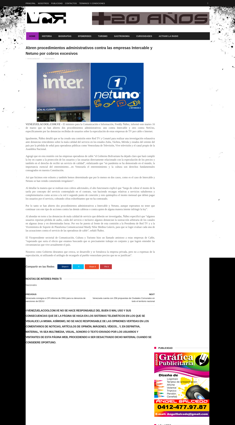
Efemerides (84, 36)
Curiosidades (144, 36)
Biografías (64, 36)
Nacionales (49, 59)
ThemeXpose (82, 421)
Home (32, 36)
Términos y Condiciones (92, 3)
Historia (46, 36)
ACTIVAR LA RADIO (168, 36)
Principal (31, 3)
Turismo (102, 36)
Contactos (71, 3)
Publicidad (57, 3)
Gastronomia (121, 36)
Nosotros (43, 3)
